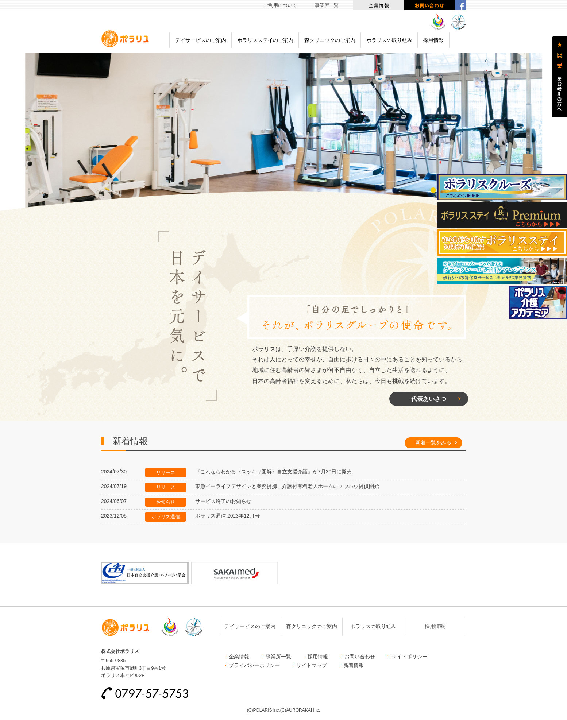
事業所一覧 (327, 5)
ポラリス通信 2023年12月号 (227, 516)
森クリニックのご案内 (329, 40)
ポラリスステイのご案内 (265, 40)
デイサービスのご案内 (200, 40)
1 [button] (433, 190)
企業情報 (378, 5)
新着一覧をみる (433, 442)
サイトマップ (311, 665)
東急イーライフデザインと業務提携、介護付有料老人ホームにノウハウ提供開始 (287, 486)
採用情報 (433, 40)
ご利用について (280, 5)
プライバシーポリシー (254, 665)
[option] (283, 138)
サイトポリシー (409, 656)
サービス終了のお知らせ (223, 501)
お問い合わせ (429, 5)
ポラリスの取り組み (389, 40)
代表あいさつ (428, 398)
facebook (460, 5)
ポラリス (125, 38)
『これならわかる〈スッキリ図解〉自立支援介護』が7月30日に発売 (273, 472)
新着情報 (353, 665)
